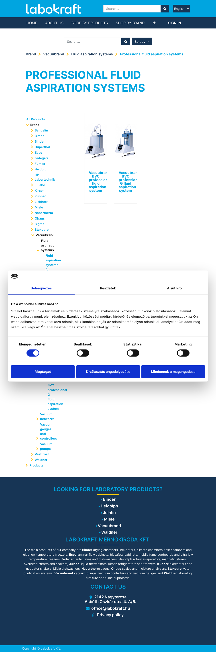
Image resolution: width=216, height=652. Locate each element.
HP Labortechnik (45, 177)
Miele (39, 207)
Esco (38, 152)
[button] (154, 22)
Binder (40, 141)
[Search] (165, 8)
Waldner (41, 460)
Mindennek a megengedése (173, 371)
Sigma (39, 224)
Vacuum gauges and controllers (48, 431)
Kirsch (40, 190)
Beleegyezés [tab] (41, 288)
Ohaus (40, 218)
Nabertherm (44, 213)
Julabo (40, 185)
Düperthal (42, 147)
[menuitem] (32, 22)
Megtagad (43, 371)
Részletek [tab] (108, 288)
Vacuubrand (53, 54)
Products (36, 465)
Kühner (40, 196)
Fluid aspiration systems (92, 54)
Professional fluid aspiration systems (151, 54)
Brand (31, 54)
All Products (35, 119)
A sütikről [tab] (175, 288)
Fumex (40, 164)
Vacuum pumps (46, 446)
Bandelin (41, 130)
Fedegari (41, 158)
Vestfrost (42, 454)
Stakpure (42, 229)
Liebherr (41, 202)
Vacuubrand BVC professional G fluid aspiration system (53, 394)
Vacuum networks (47, 416)
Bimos (39, 136)
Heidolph (42, 169)
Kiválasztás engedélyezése (108, 371)
